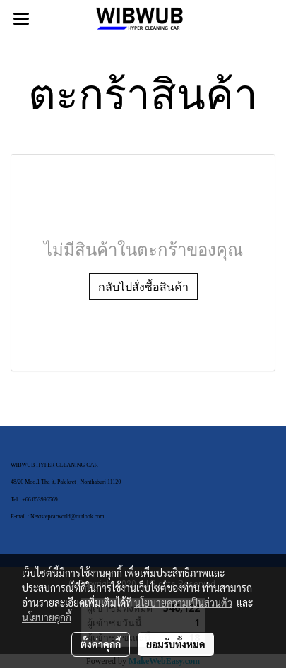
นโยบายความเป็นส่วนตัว (183, 602)
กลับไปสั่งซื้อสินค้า (143, 286)
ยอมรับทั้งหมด (175, 644)
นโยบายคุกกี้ (46, 617)
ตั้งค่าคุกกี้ (101, 644)
